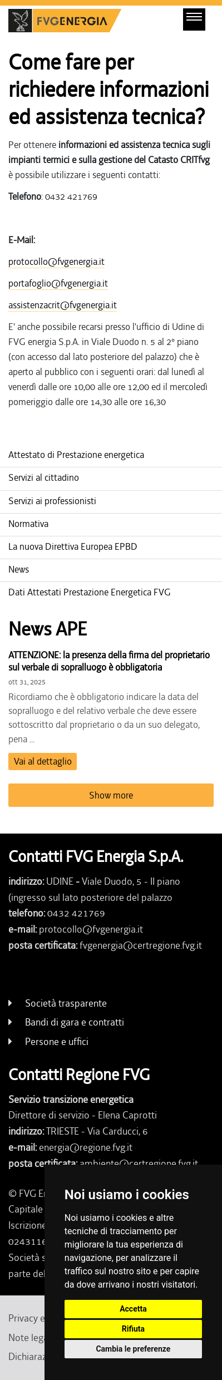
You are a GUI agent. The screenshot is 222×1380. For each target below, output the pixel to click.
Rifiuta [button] (133, 1328)
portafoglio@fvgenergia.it (58, 283)
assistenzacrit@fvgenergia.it (62, 305)
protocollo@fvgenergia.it (56, 261)
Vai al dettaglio (43, 761)
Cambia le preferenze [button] (133, 1348)
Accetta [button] (133, 1308)
